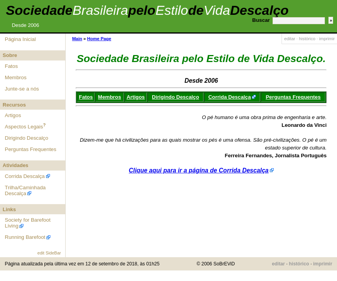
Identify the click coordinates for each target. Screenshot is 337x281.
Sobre (10, 55)
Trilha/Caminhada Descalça (25, 190)
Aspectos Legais (24, 127)
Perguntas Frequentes (30, 149)
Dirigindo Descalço (26, 138)
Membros (16, 77)
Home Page (99, 38)
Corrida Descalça (25, 176)
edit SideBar (49, 253)
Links (9, 209)
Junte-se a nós (22, 89)
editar (289, 38)
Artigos (13, 115)
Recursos (14, 105)
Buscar (261, 20)
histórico (307, 38)
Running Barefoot (25, 237)
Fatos (11, 66)
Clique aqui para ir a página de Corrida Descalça (199, 170)
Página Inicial (20, 39)
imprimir (327, 38)
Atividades (16, 165)
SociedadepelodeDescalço (147, 10)
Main (77, 38)
